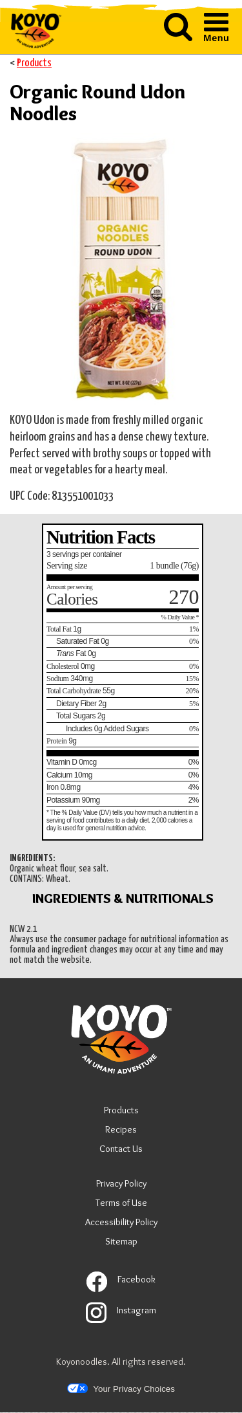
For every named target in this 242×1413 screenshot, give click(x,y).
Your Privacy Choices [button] (121, 1388)
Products (34, 63)
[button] (178, 38)
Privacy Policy (121, 1185)
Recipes (121, 1129)
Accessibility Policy (121, 1223)
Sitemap (121, 1241)
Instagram (121, 1310)
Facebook (121, 1279)
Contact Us (121, 1148)
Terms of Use (121, 1204)
